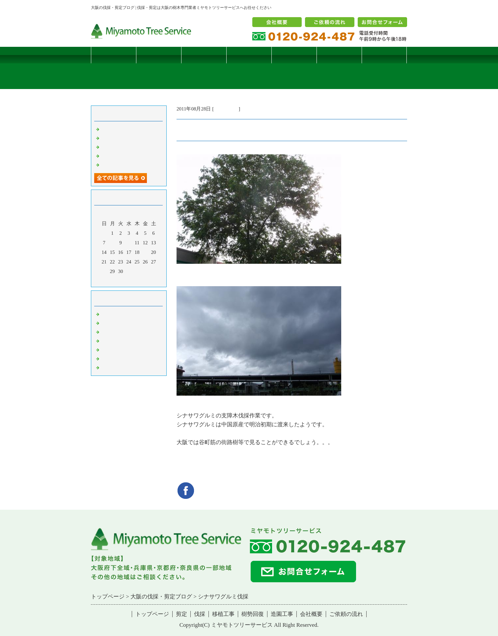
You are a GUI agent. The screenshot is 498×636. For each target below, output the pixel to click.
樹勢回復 (294, 55)
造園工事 (339, 55)
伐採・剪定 (226, 108)
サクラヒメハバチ (120, 129)
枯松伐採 (111, 155)
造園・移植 (113, 358)
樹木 (106, 340)
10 (128, 242)
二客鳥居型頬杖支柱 (123, 146)
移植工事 (249, 55)
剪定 (158, 55)
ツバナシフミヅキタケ (125, 164)
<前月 (116, 280)
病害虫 (108, 322)
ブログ (384, 55)
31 (128, 271)
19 (145, 252)
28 (104, 271)
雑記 (106, 331)
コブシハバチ (115, 137)
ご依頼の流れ (346, 614)
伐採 (203, 55)
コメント (111, 367)
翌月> (141, 280)
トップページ (113, 55)
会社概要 (311, 614)
